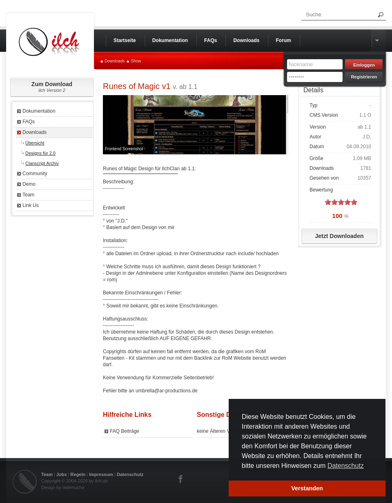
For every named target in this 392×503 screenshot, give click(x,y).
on (328, 202)
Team (28, 195)
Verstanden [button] (307, 488)
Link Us (30, 205)
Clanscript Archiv (42, 163)
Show (136, 61)
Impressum (101, 474)
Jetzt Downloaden (339, 236)
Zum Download (51, 87)
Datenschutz (130, 474)
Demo (29, 184)
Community (34, 173)
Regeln (78, 474)
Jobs (61, 474)
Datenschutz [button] (345, 465)
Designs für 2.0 (40, 153)
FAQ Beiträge (124, 431)
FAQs (28, 122)
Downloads (115, 61)
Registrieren (364, 76)
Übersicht (34, 142)
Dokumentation (39, 111)
